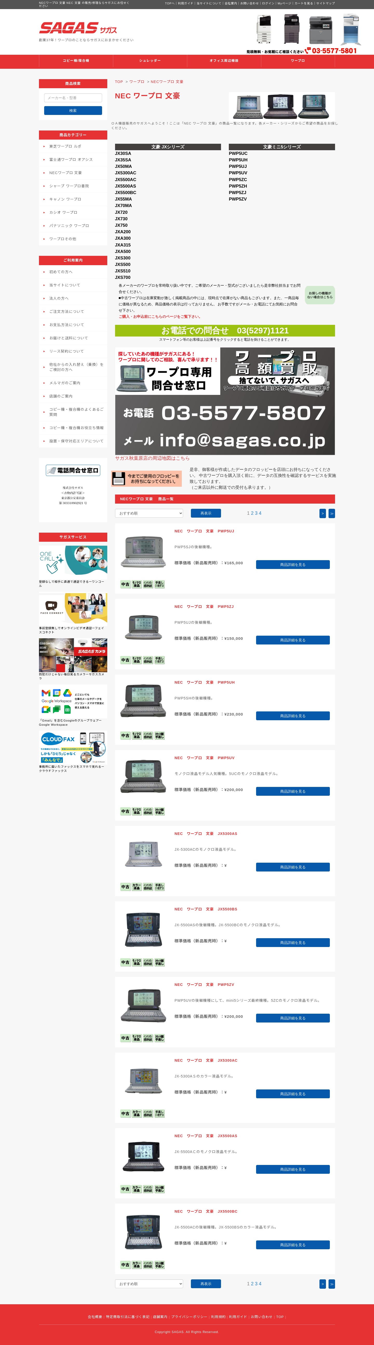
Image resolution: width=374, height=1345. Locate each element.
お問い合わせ (249, 3)
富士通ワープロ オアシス (71, 159)
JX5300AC (125, 172)
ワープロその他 (62, 239)
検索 (73, 110)
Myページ (284, 3)
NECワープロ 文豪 (65, 173)
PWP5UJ (238, 166)
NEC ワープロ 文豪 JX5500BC (206, 1211)
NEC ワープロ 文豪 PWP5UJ (204, 531)
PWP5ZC (238, 179)
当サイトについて (209, 3)
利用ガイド (185, 3)
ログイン (268, 3)
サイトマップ (325, 3)
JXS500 (123, 264)
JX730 (121, 218)
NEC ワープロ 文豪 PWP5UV (205, 758)
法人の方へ (59, 298)
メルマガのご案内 (65, 383)
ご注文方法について (66, 312)
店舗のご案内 (61, 396)
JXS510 (123, 271)
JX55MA (123, 199)
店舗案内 (160, 1317)
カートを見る (304, 3)
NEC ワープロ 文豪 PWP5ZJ (204, 607)
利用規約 (218, 1317)
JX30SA (123, 153)
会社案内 (231, 3)
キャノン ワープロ (65, 199)
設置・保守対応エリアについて (76, 441)
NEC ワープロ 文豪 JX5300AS (206, 834)
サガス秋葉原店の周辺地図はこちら (152, 458)
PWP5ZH (238, 186)
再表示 (206, 513)
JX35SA (123, 159)
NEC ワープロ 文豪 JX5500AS (206, 1136)
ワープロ (298, 61)
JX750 (121, 225)
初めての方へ (61, 272)
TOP (119, 82)
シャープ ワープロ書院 (69, 186)
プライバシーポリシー (189, 1317)
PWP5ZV (238, 199)
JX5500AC (125, 179)
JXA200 (123, 231)
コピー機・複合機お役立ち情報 (76, 428)
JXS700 (123, 277)
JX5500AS (125, 186)
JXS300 (123, 258)
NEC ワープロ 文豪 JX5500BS (206, 909)
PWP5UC (238, 153)
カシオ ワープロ (63, 212)
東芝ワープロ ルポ (65, 146)
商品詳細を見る (293, 564)
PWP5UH (238, 159)
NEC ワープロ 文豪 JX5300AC (206, 1060)
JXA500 (123, 251)
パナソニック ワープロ (69, 226)
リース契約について (66, 351)
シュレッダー (150, 61)
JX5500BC (125, 192)
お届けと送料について (68, 338)
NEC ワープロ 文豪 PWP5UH (205, 682)
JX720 (121, 212)
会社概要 (95, 1317)
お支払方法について (66, 325)
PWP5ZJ (237, 192)
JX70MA (123, 205)
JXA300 (123, 238)
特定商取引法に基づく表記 (128, 1317)
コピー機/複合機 (76, 61)
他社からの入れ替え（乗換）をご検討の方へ (76, 367)
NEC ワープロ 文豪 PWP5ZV (204, 985)
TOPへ (170, 3)
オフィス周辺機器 (224, 61)
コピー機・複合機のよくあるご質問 (76, 412)
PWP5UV (238, 172)
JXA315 (123, 245)
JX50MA (123, 166)
